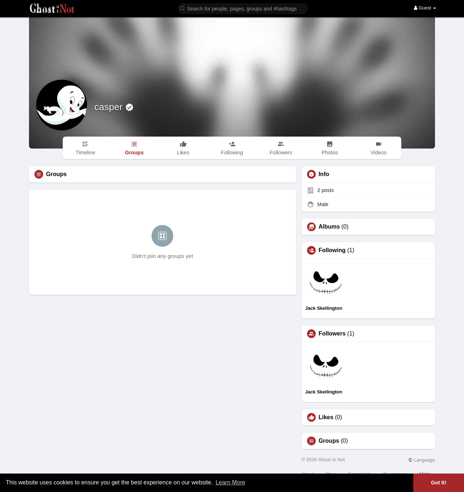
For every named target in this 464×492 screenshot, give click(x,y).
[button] (243, 8)
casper (109, 106)
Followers (332, 334)
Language (421, 460)
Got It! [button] (438, 482)
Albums (329, 227)
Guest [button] (425, 8)
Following (332, 250)
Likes (326, 417)
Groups (329, 441)
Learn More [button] (230, 482)
